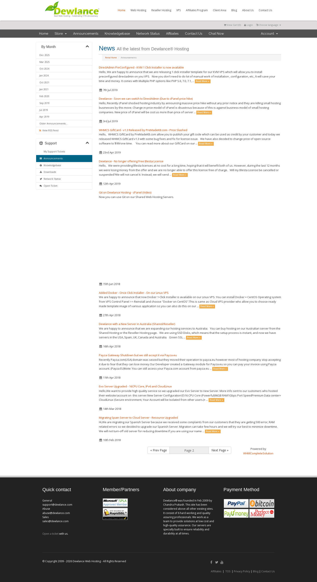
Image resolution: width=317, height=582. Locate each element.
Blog (234, 10)
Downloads (47, 171)
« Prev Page (158, 450)
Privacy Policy (242, 571)
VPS (178, 10)
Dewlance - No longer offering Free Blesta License (131, 161)
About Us (248, 10)
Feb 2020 (44, 96)
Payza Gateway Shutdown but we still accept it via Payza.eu (138, 355)
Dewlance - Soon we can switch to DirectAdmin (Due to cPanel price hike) (146, 99)
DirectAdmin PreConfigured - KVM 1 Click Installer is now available (141, 67)
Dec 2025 (44, 55)
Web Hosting (138, 10)
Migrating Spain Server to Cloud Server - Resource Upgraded (138, 417)
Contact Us (265, 10)
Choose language (268, 24)
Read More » (202, 81)
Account (269, 34)
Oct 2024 (44, 68)
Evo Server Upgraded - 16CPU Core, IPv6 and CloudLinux (135, 386)
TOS (227, 571)
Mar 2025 (44, 61)
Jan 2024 (44, 75)
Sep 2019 (44, 103)
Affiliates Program (197, 10)
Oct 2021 (44, 82)
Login (248, 24)
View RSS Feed (48, 130)
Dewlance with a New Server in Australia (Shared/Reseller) (137, 324)
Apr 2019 (44, 116)
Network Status (148, 34)
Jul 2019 (43, 109)
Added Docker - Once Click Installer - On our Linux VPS (134, 293)
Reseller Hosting (161, 10)
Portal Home (111, 57)
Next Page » (219, 450)
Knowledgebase (117, 34)
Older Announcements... (53, 123)
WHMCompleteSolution (258, 453)
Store (61, 34)
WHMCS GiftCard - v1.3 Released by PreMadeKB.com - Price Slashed (143, 130)
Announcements (85, 34)
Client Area (219, 10)
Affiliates (172, 34)
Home (121, 10)
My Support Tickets (53, 151)
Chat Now (216, 34)
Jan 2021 (44, 89)
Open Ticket (48, 185)
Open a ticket (50, 534)
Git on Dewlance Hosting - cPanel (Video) (125, 192)
